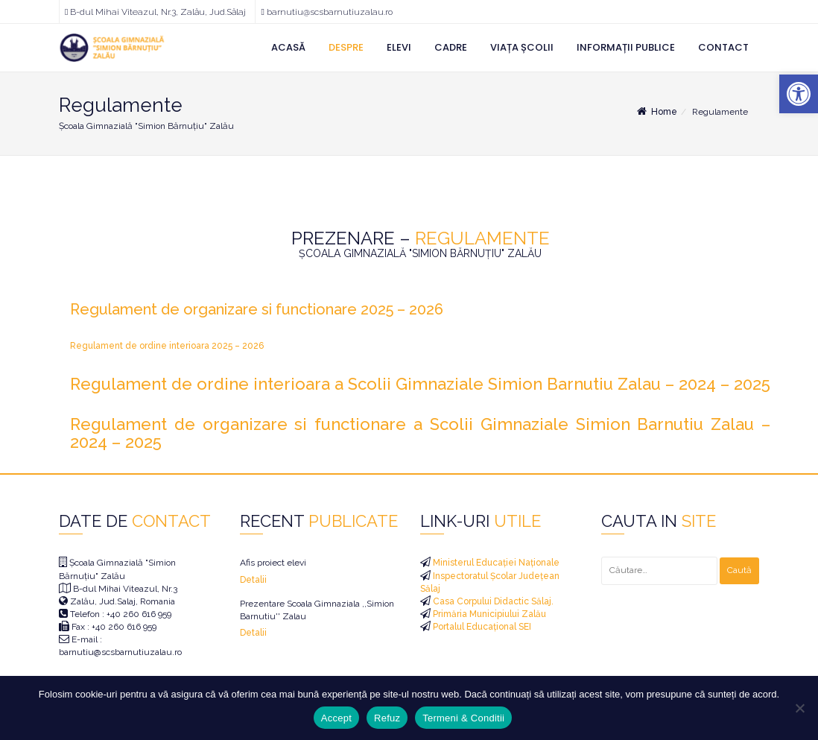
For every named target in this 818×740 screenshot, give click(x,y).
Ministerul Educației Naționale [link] (495, 562)
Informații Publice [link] (626, 47)
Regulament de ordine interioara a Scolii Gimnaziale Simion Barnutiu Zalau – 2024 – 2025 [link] (420, 383)
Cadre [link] (450, 47)
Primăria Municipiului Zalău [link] (488, 614)
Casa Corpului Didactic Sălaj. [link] (492, 601)
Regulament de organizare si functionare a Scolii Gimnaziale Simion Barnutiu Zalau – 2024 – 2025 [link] (420, 433)
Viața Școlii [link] (522, 47)
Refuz (387, 718)
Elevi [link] (399, 47)
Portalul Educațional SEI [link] (481, 627)
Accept (336, 718)
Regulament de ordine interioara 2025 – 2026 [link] (167, 346)
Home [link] (656, 112)
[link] (798, 94)
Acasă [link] (288, 47)
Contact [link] (723, 47)
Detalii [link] (253, 580)
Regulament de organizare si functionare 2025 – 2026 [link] (256, 309)
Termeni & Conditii (463, 718)
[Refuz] (799, 708)
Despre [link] (346, 47)
